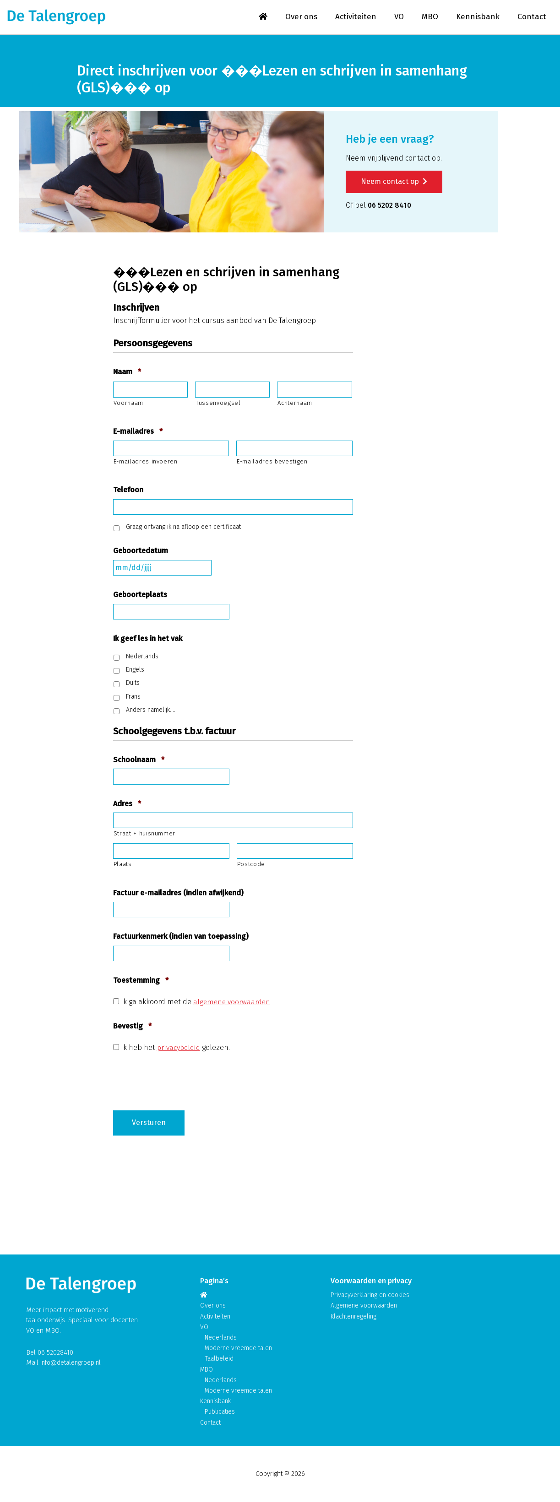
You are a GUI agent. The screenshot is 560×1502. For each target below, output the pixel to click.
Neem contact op (394, 182)
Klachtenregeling (355, 1317)
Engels (135, 671)
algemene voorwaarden (233, 1002)
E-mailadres (138, 432)
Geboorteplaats (140, 596)
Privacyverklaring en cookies (372, 1296)
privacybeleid (179, 1048)
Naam (127, 373)
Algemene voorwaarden (365, 1307)
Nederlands (142, 657)
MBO (429, 17)
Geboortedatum (140, 552)
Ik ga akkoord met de (197, 1002)
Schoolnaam (138, 761)
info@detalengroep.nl (72, 1363)
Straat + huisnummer (145, 834)
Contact (531, 17)
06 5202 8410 (390, 206)
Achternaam (294, 403)
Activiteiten (354, 17)
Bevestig (132, 1027)
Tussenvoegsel (218, 403)
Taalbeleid (219, 1359)
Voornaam (128, 403)
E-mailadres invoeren (146, 462)
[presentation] (182, 1079)
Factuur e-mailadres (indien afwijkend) (178, 893)
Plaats (123, 865)
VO (398, 17)
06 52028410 (55, 1353)
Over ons (299, 17)
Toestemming (141, 981)
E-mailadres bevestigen (272, 462)
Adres (127, 804)
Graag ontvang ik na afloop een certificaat (183, 528)
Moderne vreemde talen (240, 1349)
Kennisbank (478, 17)
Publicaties (220, 1412)
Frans (133, 697)
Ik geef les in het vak (147, 639)
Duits (133, 684)
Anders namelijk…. (150, 711)
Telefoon (128, 491)
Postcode (251, 865)
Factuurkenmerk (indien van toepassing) (181, 937)
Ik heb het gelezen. (176, 1048)
